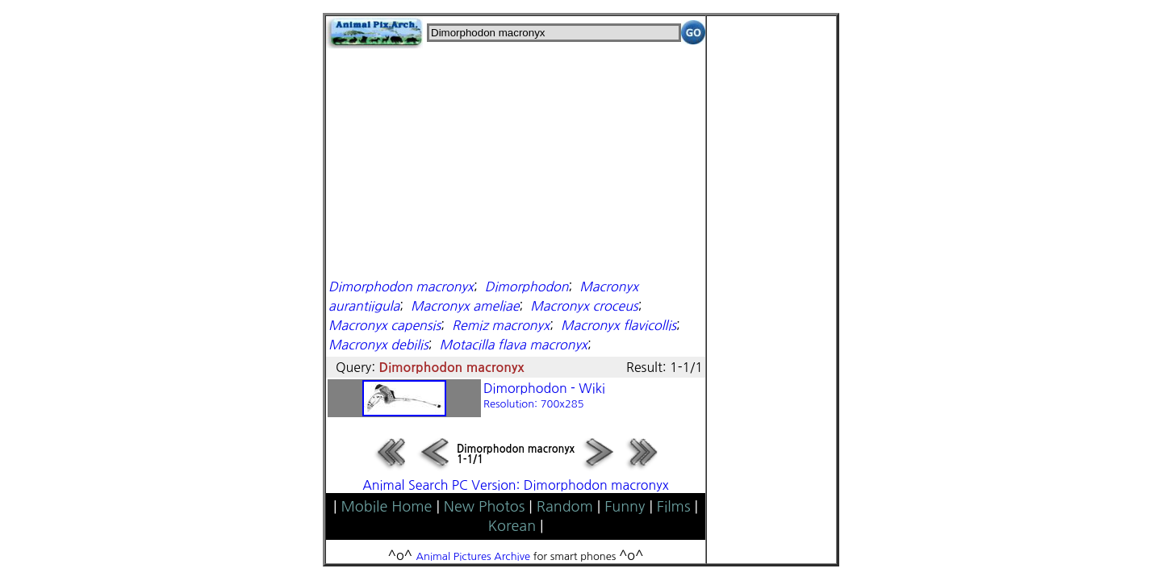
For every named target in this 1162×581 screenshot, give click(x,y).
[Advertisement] (515, 161)
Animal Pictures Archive (473, 556)
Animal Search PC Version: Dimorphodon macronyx (515, 485)
